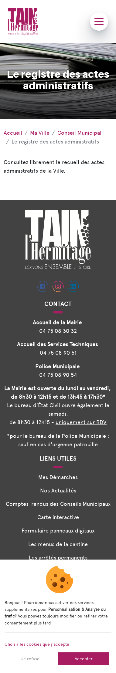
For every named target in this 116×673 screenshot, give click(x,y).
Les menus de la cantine (58, 544)
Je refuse (30, 658)
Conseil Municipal (79, 133)
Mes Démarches (58, 477)
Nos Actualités (58, 490)
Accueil (13, 133)
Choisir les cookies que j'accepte (37, 644)
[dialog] (58, 616)
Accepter (84, 658)
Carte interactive (58, 517)
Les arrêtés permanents (58, 557)
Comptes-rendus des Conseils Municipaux (58, 504)
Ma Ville (39, 133)
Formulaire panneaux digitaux (58, 530)
